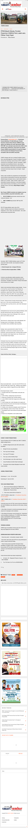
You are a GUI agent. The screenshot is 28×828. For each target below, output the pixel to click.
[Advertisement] (13, 53)
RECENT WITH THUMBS (7, 735)
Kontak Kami (4, 822)
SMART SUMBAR (10, 813)
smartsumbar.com (12, 139)
